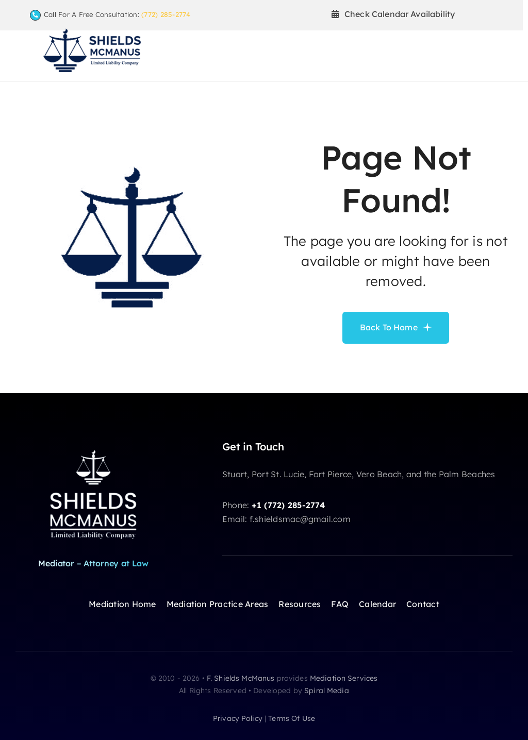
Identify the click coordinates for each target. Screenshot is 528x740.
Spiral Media (326, 690)
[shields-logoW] (93, 449)
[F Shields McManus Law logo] (92, 32)
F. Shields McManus (241, 678)
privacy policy (237, 718)
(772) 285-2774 (165, 14)
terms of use (291, 718)
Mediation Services (344, 678)
